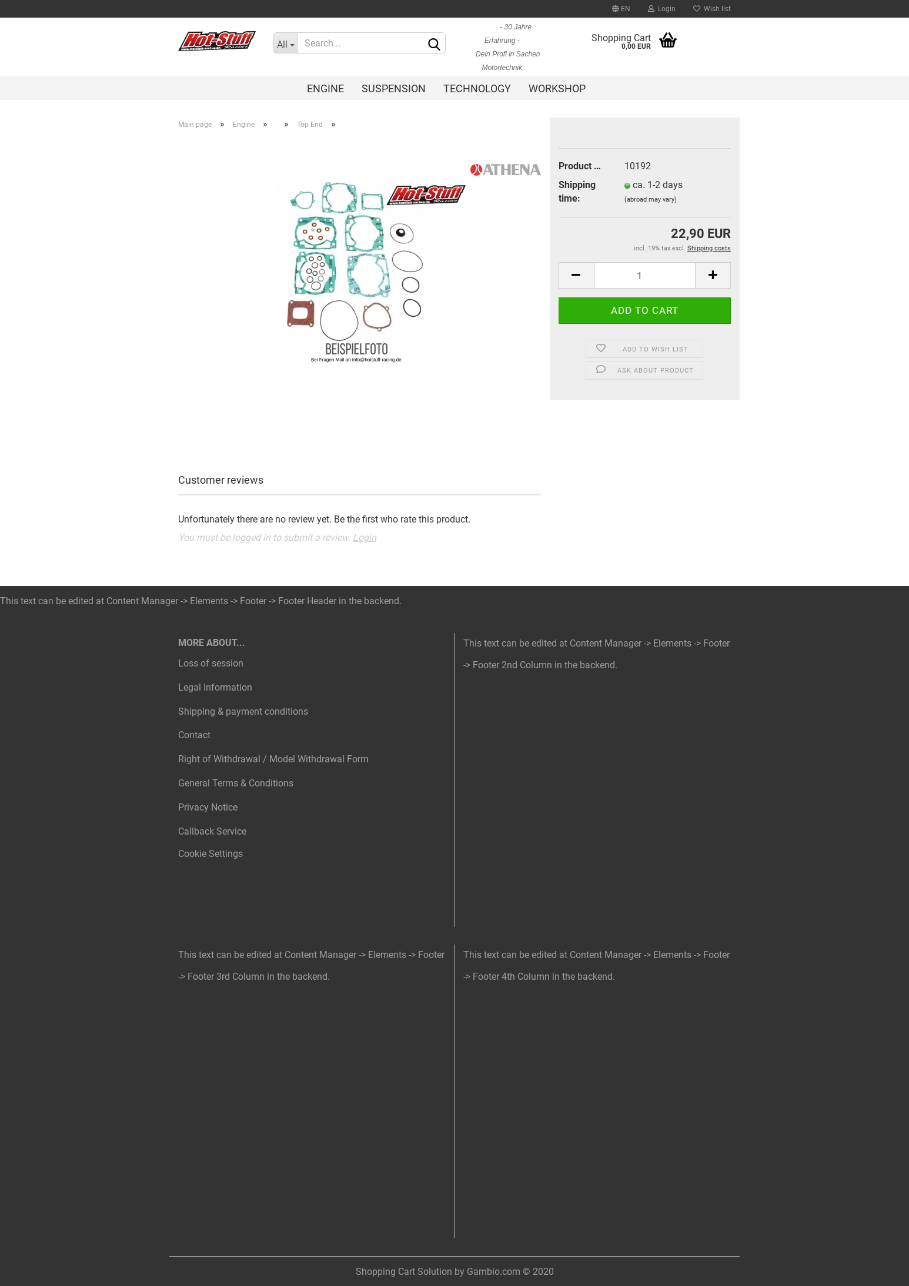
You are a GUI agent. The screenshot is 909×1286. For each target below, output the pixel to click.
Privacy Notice (208, 807)
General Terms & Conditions (235, 783)
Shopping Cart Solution (404, 1271)
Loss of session (210, 663)
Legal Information (215, 687)
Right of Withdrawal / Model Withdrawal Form (273, 759)
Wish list (712, 9)
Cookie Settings (210, 853)
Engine (325, 88)
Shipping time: (577, 191)
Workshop (557, 88)
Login (662, 9)
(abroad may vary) (650, 199)
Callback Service (212, 831)
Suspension (394, 88)
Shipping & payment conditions (243, 711)
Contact (194, 735)
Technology (477, 88)
